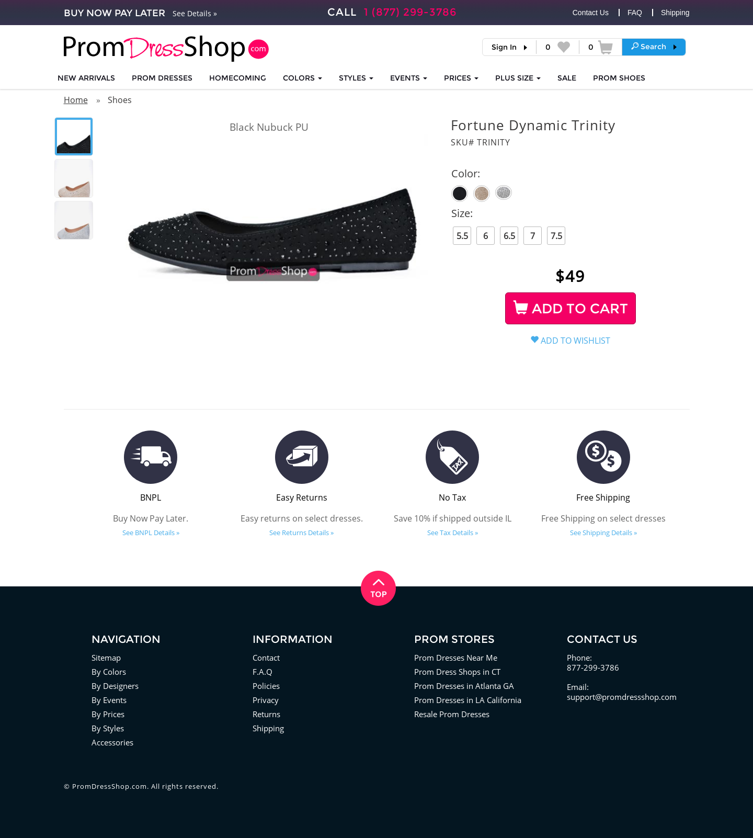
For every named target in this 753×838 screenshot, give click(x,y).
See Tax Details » (452, 532)
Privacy (266, 700)
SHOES (619, 78)
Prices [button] (461, 78)
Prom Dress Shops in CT (457, 671)
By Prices (108, 714)
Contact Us (591, 12)
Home (76, 100)
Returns (266, 714)
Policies (266, 686)
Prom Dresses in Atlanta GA (464, 686)
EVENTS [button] (408, 78)
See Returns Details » (301, 532)
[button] (654, 46)
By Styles (108, 728)
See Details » (195, 13)
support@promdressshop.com (622, 697)
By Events (109, 700)
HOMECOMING (237, 78)
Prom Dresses (162, 78)
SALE (566, 78)
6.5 (509, 236)
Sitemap (106, 657)
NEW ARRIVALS (86, 78)
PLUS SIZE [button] (518, 78)
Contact (266, 657)
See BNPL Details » (150, 532)
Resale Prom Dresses (451, 714)
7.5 (556, 236)
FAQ (635, 12)
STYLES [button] (356, 78)
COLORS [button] (302, 78)
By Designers (115, 686)
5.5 (462, 236)
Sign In (504, 47)
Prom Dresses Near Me (455, 657)
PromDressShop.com (109, 786)
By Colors (109, 671)
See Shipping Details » (603, 532)
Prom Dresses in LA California (467, 700)
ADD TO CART (571, 308)
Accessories (112, 742)
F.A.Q (262, 671)
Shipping (675, 12)
